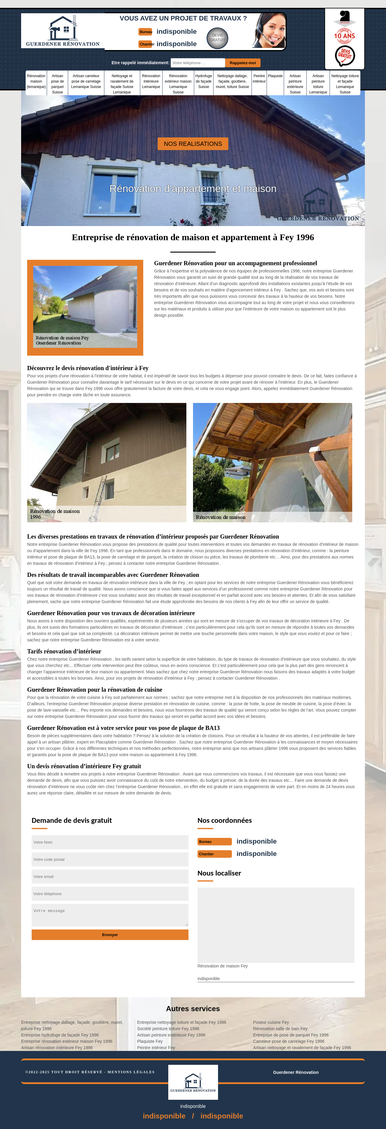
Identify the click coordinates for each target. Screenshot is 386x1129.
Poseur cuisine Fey (271, 1021)
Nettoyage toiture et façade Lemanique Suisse (345, 84)
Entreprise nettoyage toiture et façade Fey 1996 (181, 1021)
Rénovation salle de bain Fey (280, 1028)
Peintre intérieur (259, 78)
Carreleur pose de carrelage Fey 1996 (288, 1040)
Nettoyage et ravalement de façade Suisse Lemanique (122, 84)
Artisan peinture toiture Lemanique (318, 84)
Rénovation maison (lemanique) (36, 81)
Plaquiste (275, 76)
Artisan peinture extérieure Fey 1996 (171, 1034)
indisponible (177, 31)
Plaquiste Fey (150, 1040)
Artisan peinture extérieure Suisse (295, 84)
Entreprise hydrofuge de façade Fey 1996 (60, 1034)
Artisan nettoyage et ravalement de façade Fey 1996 (302, 1047)
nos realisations (193, 143)
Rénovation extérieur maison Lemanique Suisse (178, 84)
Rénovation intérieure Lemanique (151, 81)
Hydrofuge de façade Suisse (203, 81)
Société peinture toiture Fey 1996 (168, 1028)
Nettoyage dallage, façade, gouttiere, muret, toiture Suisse (232, 81)
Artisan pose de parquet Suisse (57, 84)
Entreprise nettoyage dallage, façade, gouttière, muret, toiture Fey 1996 (72, 1024)
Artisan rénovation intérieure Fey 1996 (57, 1047)
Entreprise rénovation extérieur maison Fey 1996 (66, 1040)
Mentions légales (131, 1071)
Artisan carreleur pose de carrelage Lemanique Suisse (86, 81)
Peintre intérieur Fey (156, 1047)
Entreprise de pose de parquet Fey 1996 (291, 1034)
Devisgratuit (219, 37)
